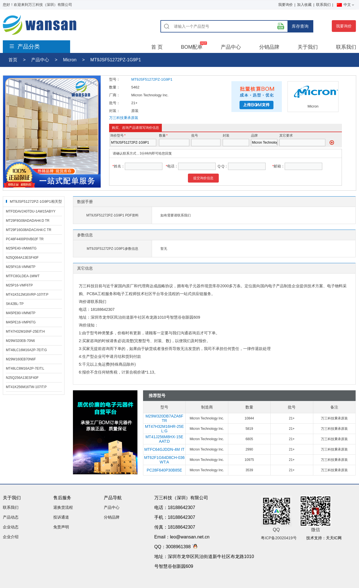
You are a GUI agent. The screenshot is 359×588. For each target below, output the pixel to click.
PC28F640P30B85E (164, 470)
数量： (114, 87)
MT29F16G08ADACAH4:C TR (28, 230)
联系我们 (323, 5)
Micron (70, 59)
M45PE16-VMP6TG (21, 322)
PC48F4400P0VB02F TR (25, 239)
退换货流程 (63, 507)
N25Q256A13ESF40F (22, 378)
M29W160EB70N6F (21, 359)
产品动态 (11, 517)
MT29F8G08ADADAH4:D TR (27, 221)
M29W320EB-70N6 (20, 341)
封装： (114, 111)
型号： (114, 79)
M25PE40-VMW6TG (21, 248)
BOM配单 (191, 47)
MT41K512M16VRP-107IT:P (27, 295)
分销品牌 (269, 47)
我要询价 (285, 5)
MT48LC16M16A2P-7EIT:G (26, 350)
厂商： (114, 95)
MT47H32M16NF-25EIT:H (25, 331)
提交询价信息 (203, 178)
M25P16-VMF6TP (19, 285)
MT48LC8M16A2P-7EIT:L (25, 368)
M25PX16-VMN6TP (20, 267)
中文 (345, 5)
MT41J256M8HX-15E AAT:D (164, 439)
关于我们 (308, 47)
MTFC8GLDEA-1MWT (23, 276)
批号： (114, 103)
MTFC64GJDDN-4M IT (164, 449)
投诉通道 (61, 517)
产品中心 (231, 47)
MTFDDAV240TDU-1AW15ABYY (31, 211)
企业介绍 (11, 537)
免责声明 (61, 527)
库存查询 (300, 26)
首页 (12, 59)
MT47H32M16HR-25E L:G (164, 428)
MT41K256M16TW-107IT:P (26, 387)
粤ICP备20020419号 (279, 538)
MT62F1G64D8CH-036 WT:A (164, 459)
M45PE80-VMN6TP (20, 313)
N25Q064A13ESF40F (22, 258)
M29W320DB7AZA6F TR (164, 418)
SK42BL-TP (15, 304)
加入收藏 (304, 5)
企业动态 (11, 527)
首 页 (157, 47)
